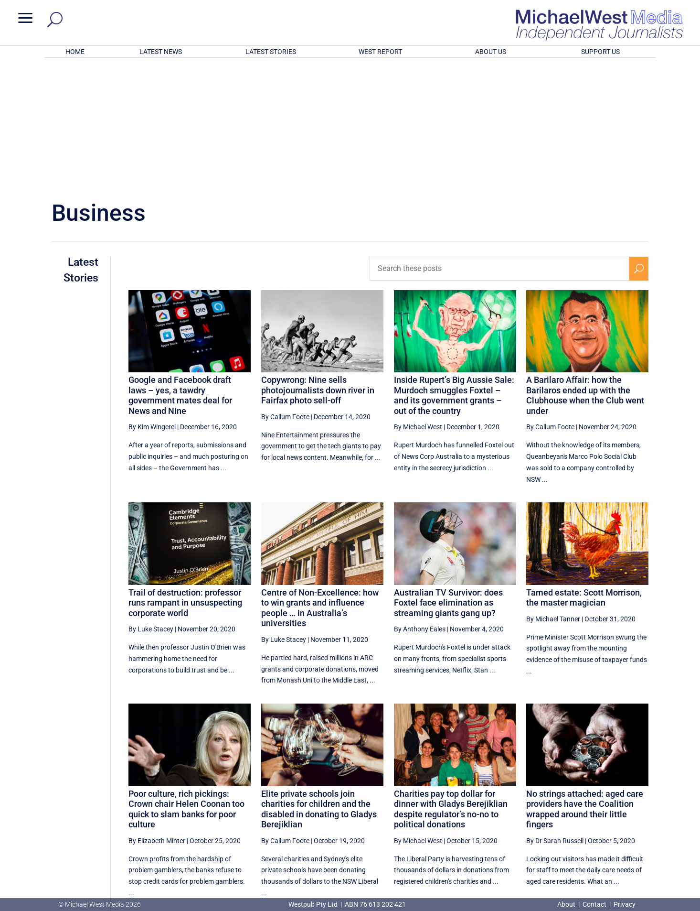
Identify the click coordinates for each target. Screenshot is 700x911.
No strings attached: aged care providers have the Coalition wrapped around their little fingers (584, 683)
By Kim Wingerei (152, 301)
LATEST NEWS (160, 51)
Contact (594, 904)
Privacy (625, 904)
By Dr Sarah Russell (554, 715)
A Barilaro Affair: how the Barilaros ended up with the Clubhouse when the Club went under (585, 270)
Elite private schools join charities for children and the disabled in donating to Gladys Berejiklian (319, 683)
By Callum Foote (285, 291)
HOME (75, 51)
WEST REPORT (380, 51)
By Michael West (418, 301)
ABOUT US (490, 51)
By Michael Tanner (553, 494)
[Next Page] (639, 810)
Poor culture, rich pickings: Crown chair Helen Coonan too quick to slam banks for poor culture (186, 683)
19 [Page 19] (520, 810)
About (567, 904)
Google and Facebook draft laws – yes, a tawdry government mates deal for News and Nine (180, 270)
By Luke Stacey (150, 504)
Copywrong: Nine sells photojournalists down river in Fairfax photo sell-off (317, 264)
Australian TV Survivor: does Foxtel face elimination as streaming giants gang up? (448, 477)
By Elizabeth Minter (156, 715)
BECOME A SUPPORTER (650, 845)
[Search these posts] (500, 143)
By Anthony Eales (419, 504)
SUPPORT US (600, 51)
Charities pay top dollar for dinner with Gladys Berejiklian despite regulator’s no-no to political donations (451, 683)
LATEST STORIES (270, 51)
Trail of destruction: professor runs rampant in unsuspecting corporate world (185, 477)
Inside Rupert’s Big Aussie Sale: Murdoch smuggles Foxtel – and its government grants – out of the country (454, 270)
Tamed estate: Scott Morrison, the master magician (584, 472)
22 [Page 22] (592, 810)
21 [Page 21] (569, 810)
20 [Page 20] (544, 810)
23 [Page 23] (617, 810)
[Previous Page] (498, 810)
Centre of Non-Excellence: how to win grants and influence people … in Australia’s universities (320, 482)
